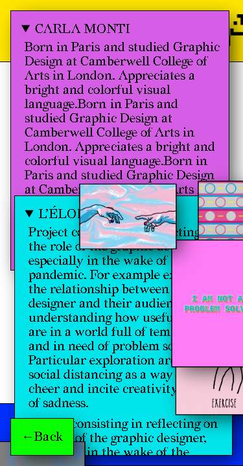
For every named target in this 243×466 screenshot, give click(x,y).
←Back (42, 437)
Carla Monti (83, 29)
